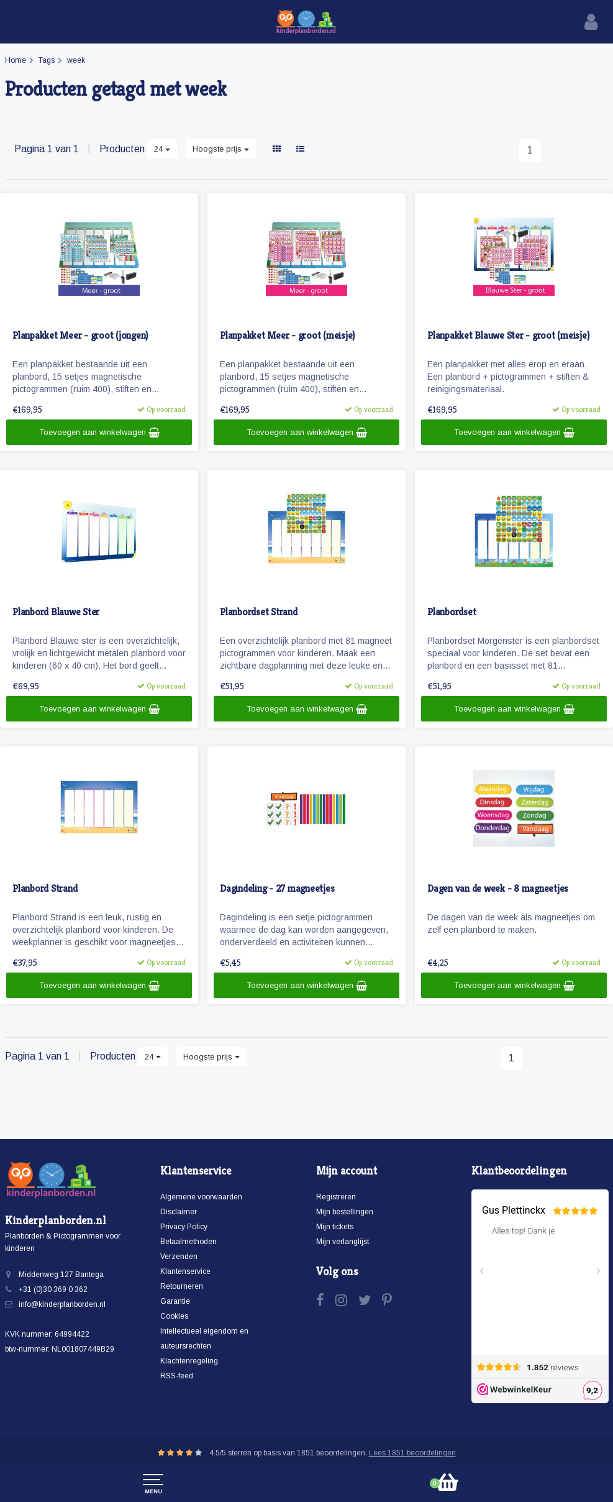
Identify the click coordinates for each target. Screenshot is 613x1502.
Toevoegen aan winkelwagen (99, 432)
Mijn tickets (334, 1226)
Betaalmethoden (188, 1241)
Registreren (336, 1197)
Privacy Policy (183, 1226)
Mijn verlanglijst (342, 1241)
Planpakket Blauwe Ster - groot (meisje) (508, 336)
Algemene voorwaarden (201, 1197)
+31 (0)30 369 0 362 (53, 1289)
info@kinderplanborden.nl (62, 1304)
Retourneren (181, 1286)
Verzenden (179, 1256)
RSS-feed (176, 1375)
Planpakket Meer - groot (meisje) (287, 336)
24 (162, 148)
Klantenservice (185, 1271)
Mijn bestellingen (344, 1211)
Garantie (175, 1301)
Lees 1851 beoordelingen (412, 1453)
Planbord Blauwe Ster (55, 612)
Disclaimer (178, 1211)
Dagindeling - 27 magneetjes (277, 889)
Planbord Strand (44, 889)
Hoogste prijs (221, 148)
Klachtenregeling (189, 1361)
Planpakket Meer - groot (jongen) (80, 336)
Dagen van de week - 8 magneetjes (497, 889)
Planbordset (451, 612)
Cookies (174, 1316)
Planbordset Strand (258, 612)
